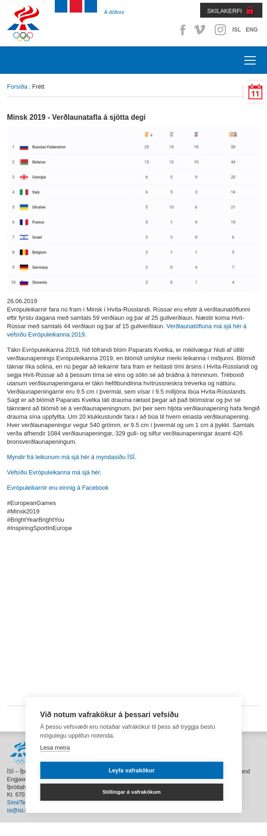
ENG (252, 29)
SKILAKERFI (224, 10)
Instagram (220, 29)
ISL (236, 29)
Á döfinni (114, 12)
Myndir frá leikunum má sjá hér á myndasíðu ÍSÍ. (72, 457)
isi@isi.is (18, 810)
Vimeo (200, 29)
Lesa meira (55, 747)
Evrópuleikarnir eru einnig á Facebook (58, 487)
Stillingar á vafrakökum (132, 792)
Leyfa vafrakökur (132, 770)
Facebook (181, 29)
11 (255, 94)
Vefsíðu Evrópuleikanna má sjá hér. (54, 472)
